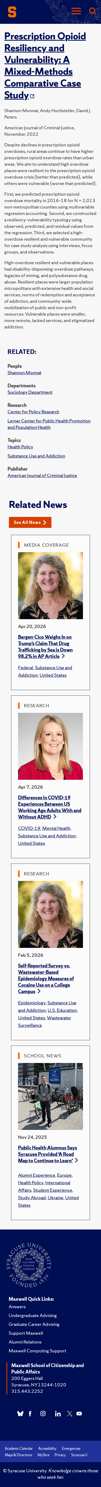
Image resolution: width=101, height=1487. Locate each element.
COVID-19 (29, 828)
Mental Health (56, 828)
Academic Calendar (19, 1448)
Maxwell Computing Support (37, 1351)
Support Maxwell (26, 1333)
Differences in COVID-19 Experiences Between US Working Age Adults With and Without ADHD (49, 807)
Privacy (60, 1455)
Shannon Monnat (24, 372)
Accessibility (47, 1448)
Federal (25, 667)
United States (53, 675)
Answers (17, 1306)
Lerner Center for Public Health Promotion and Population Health (49, 424)
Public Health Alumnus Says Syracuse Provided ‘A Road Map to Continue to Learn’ (47, 1154)
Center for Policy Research (33, 411)
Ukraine (55, 1197)
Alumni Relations (25, 1342)
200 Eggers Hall (27, 1378)
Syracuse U (79, 1455)
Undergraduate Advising (33, 1315)
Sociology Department (30, 392)
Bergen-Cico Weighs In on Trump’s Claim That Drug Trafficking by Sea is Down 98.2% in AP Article (45, 646)
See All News (30, 522)
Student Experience (52, 1190)
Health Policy (20, 447)
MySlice (43, 1455)
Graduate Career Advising (34, 1324)
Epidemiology (32, 1003)
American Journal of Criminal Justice (42, 475)
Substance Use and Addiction (36, 456)
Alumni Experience (36, 1175)
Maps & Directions (18, 1455)
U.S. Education (62, 1010)
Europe (64, 1175)
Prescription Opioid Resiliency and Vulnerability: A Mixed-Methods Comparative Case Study (45, 65)
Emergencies (71, 1448)
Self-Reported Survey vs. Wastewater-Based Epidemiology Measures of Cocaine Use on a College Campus (46, 978)
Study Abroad (32, 1197)
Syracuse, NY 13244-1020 (38, 1385)
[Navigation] (76, 11)
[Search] (92, 11)
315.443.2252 (27, 1391)
